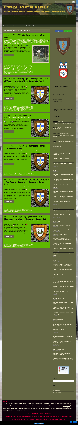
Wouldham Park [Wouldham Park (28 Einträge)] (26, 410)
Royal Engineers (25, 109)
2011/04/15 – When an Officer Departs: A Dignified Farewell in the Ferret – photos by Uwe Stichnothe (62, 343)
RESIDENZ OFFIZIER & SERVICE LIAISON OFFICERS (58, 19)
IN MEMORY (26, 22)
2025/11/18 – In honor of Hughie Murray (62, 210)
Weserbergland (21, 72)
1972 (12, 39)
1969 (14, 65)
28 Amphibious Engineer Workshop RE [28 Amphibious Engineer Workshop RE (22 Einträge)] (27, 405)
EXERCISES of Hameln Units (9, 151)
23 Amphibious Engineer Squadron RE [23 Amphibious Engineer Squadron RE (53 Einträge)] (23, 403)
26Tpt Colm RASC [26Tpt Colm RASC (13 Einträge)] (53, 403)
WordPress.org (55, 395)
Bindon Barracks (20, 70)
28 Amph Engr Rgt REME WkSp (17, 220)
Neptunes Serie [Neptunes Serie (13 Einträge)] (69, 408)
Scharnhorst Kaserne (11, 72)
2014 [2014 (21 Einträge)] (61, 406)
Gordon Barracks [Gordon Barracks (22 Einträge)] (59, 408)
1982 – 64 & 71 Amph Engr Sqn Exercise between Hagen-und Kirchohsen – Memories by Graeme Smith (25, 218)
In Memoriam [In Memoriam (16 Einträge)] (64, 408)
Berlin (21, 174)
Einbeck (21, 140)
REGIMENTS (6, 16)
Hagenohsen (22, 246)
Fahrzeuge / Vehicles (17, 25)
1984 (10, 186)
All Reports (17, 83)
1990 (10, 117)
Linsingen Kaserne (30, 71)
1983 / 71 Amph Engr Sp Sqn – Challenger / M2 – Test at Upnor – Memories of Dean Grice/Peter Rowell (26, 80)
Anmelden (55, 388)
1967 (9, 65)
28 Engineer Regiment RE (43, 40)
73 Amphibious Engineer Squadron (35, 42)
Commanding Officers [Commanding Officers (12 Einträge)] (10, 408)
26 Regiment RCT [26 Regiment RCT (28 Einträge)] (47, 403)
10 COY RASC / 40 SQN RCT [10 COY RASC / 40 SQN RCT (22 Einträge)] (8, 403)
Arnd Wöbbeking (56, 123)
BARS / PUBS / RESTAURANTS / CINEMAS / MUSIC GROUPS (17, 19)
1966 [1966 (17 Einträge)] (41, 406)
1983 (10, 82)
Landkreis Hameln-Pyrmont (25, 108)
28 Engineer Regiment (11, 68)
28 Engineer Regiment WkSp (21, 68)
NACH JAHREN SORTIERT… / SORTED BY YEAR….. (30, 16)
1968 (12, 65)
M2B (32, 108)
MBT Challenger (10, 109)
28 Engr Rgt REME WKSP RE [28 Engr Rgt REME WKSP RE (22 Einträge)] (51, 405)
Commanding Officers (12, 43)
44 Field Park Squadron (60, 139)
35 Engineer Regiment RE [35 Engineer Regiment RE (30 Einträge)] (69, 405)
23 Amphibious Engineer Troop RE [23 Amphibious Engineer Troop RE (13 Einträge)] (38, 403)
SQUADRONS (14, 16)
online (57, 84)
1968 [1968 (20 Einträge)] (43, 406)
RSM (5, 72)
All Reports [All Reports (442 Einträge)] (67, 406)
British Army (30, 107)
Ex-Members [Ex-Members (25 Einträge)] (27, 408)
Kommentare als (57, 392)
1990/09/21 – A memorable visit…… (19, 115)
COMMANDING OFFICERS (39, 19)
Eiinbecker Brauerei (15, 140)
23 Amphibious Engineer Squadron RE (21, 39)
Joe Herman (23, 71)
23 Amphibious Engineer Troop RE (34, 39)
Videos (23, 25)
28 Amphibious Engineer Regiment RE (17, 40)
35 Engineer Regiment (65, 130)
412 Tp (17, 41)
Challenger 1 (6, 108)
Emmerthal (17, 246)
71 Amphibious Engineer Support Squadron (21, 42)
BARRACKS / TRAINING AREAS (50, 16)
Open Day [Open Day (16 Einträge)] (14, 410)
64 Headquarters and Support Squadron (39, 41)
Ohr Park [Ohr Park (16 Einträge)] (10, 410)
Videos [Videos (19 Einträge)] (21, 410)
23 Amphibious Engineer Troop (14, 66)
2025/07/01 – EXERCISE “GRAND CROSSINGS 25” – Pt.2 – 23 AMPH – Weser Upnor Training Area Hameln (63, 281)
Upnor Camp (27, 83)
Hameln (12, 71)
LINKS (33, 25)
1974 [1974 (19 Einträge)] (47, 406)
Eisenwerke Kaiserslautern (15, 108)
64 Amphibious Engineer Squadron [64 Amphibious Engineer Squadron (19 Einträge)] (16, 406)
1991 (10, 150)
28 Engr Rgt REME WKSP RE (9, 41)
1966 (10, 39)
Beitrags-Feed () (56, 390)
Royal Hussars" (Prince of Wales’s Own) (15, 110)
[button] (59, 31)
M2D (5, 109)
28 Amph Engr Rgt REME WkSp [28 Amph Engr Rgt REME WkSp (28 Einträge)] (63, 403)
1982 (10, 220)
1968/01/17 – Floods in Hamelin (60, 234)
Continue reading (9, 54)
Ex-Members (22, 83)
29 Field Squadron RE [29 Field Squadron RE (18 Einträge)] (60, 405)
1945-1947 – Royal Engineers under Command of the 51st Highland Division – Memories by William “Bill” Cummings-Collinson (63, 324)
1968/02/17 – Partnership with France (61, 225)
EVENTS (5, 22)
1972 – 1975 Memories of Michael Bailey (62, 206)
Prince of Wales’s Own (17, 109)
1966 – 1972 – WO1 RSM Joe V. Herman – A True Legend (24, 36)
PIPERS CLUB (63, 16)
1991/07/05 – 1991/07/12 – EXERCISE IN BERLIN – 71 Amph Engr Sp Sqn (26, 147)
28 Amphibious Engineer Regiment (12, 106)
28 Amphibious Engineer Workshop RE (31, 40)
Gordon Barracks (20, 43)
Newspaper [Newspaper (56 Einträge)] (6, 410)
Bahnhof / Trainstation (7, 25)
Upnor (24, 110)
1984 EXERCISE (14, 186)
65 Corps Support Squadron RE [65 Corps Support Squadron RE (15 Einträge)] (27, 406)
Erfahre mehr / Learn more (39, 423)
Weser (16, 72)
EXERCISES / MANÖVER (15, 22)
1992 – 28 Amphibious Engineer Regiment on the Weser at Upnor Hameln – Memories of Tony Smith (63, 186)
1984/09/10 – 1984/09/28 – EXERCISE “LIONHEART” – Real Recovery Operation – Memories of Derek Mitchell (26, 182)
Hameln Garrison (18, 71)
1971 (19, 65)
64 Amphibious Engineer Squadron (25, 41)
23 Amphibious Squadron (25, 66)
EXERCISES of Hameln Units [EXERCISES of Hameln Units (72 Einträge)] (48, 408)
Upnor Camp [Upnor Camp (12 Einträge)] (18, 410)
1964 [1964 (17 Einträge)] (37, 406)
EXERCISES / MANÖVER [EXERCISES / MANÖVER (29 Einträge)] (35, 408)
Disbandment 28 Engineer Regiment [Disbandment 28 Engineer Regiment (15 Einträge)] (18, 408)
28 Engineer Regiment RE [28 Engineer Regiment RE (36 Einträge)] (39, 405)
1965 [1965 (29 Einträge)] (39, 406)
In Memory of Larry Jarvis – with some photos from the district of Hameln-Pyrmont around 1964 (63, 336)
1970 (17, 65)
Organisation (28, 25)
